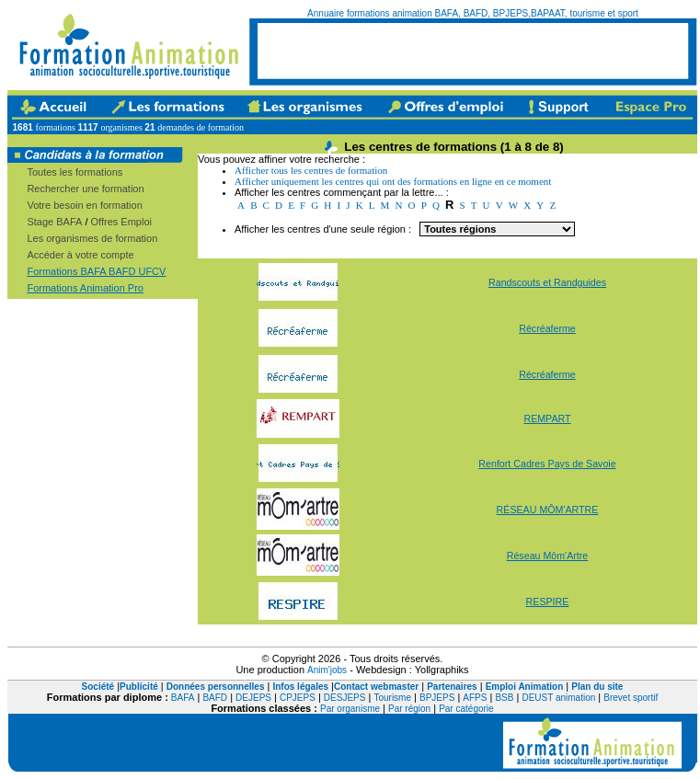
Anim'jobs (327, 670)
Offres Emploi (121, 221)
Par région (409, 709)
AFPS (475, 698)
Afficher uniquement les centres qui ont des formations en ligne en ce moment (393, 181)
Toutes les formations (74, 172)
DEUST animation (558, 698)
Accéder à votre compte (80, 254)
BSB (504, 698)
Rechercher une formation (85, 188)
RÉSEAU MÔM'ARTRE (548, 509)
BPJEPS (436, 698)
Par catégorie (466, 709)
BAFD (214, 698)
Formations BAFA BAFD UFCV (96, 271)
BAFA (183, 698)
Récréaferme (547, 328)
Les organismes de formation (92, 238)
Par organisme (350, 709)
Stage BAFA (54, 221)
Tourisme (392, 698)
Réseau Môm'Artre (548, 555)
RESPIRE (547, 601)
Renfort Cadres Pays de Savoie (546, 463)
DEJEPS (253, 698)
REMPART (546, 418)
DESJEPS (345, 698)
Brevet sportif (630, 698)
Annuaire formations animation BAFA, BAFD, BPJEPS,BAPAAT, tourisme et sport (472, 13)
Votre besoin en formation (84, 205)
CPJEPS (298, 698)
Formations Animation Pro (85, 287)
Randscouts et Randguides (547, 282)
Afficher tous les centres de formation (311, 170)
